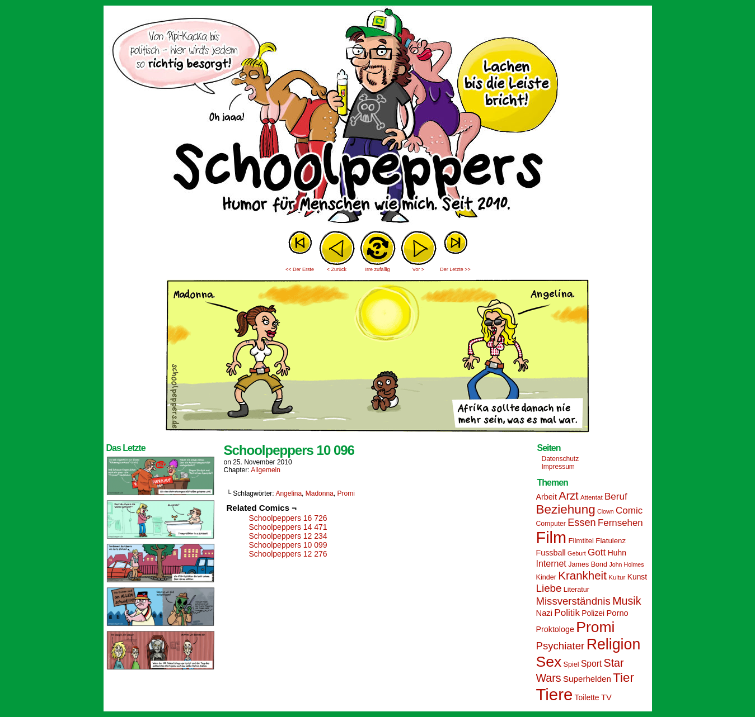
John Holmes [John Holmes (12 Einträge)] (626, 564)
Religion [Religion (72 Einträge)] (614, 644)
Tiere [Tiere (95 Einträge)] (554, 694)
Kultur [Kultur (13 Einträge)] (616, 577)
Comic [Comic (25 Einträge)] (629, 510)
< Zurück (336, 269)
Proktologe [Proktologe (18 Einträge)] (555, 629)
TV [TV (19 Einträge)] (606, 697)
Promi (345, 493)
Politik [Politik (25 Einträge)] (567, 612)
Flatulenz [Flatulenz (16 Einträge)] (610, 540)
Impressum (558, 467)
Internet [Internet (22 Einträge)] (551, 563)
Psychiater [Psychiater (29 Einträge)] (560, 646)
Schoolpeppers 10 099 (288, 544)
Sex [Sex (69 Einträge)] (549, 661)
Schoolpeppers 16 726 (288, 518)
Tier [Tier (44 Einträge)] (623, 678)
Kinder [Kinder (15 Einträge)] (546, 577)
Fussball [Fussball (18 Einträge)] (551, 552)
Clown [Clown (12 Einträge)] (605, 511)
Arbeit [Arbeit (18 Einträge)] (546, 496)
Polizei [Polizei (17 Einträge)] (593, 613)
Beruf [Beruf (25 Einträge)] (615, 496)
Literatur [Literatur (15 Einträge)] (576, 589)
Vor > (418, 269)
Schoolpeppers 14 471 (288, 527)
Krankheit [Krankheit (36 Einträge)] (582, 575)
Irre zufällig (377, 269)
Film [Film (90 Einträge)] (551, 538)
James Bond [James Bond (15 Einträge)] (587, 564)
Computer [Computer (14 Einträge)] (551, 524)
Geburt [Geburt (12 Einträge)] (577, 553)
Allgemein (265, 470)
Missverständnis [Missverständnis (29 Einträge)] (573, 601)
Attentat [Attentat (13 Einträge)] (591, 497)
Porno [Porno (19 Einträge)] (618, 613)
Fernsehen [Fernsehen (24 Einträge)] (620, 522)
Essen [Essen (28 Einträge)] (581, 522)
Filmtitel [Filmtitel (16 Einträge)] (581, 540)
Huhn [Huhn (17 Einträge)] (617, 552)
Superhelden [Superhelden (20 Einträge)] (587, 678)
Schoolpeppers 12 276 (288, 553)
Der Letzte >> (455, 269)
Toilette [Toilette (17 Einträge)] (587, 697)
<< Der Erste (299, 269)
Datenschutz (560, 459)
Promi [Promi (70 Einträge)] (595, 627)
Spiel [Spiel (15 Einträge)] (571, 664)
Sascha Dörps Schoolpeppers (378, 117)
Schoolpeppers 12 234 (288, 535)
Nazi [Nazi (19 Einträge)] (544, 613)
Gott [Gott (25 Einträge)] (597, 552)
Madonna (320, 493)
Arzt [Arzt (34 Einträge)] (568, 496)
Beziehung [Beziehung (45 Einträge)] (565, 509)
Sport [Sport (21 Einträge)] (591, 663)
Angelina (288, 493)
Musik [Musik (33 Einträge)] (626, 601)
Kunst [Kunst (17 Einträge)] (637, 576)
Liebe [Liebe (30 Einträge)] (549, 588)
